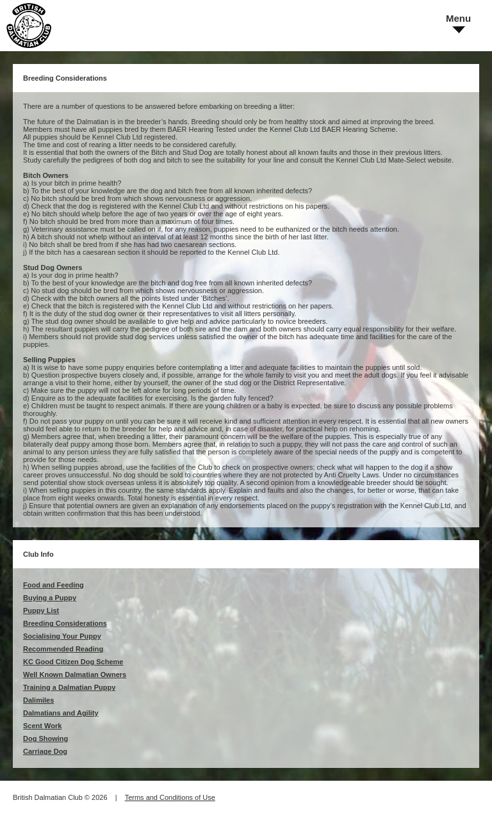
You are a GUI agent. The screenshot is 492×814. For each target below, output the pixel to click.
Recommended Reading (63, 649)
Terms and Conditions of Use (170, 797)
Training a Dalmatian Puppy (69, 687)
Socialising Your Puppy (62, 636)
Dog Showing (45, 738)
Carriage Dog (45, 751)
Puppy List (41, 610)
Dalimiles (38, 700)
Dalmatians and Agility (61, 713)
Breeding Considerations (65, 623)
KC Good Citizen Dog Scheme (73, 662)
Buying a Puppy (49, 598)
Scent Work (42, 726)
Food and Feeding (53, 585)
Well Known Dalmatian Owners (74, 674)
